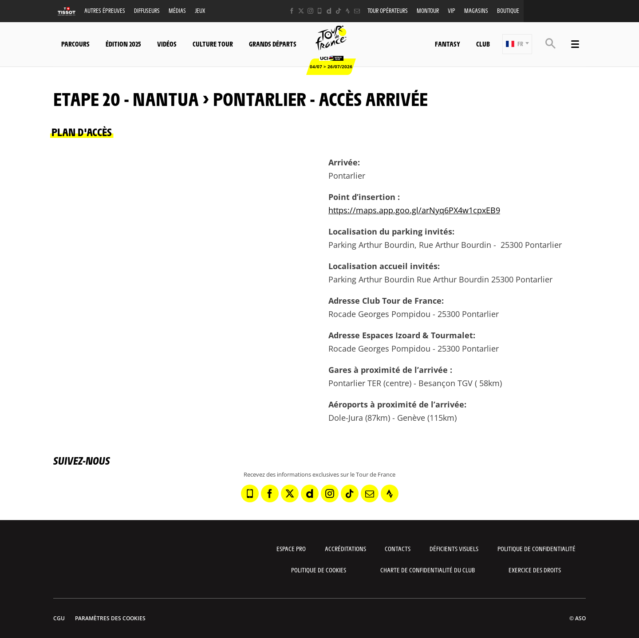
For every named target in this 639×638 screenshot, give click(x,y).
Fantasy (447, 43)
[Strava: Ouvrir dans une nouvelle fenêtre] (347, 11)
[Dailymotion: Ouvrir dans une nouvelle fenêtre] (329, 11)
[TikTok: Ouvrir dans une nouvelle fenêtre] (338, 11)
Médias (177, 10)
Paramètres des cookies (110, 618)
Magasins (476, 10)
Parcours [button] (75, 43)
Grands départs (272, 43)
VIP (451, 10)
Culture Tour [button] (213, 43)
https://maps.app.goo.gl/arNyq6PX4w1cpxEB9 (414, 210)
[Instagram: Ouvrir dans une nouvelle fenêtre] (310, 11)
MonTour (428, 10)
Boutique (508, 10)
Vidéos (167, 43)
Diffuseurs (147, 10)
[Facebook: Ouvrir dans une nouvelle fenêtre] (291, 11)
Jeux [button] (200, 10)
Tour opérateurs (387, 10)
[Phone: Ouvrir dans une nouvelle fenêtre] (319, 11)
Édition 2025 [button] (123, 43)
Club (483, 43)
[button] (517, 44)
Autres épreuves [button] (104, 10)
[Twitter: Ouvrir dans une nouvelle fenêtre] (301, 11)
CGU (59, 618)
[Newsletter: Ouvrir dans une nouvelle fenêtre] (357, 11)
